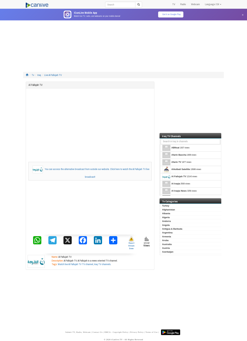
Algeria (166, 217)
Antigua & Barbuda (172, 229)
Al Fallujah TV (174, 177)
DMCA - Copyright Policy (116, 332)
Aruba (165, 240)
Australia (167, 244)
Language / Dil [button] (213, 4)
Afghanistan (168, 209)
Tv (33, 75)
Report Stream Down (131, 243)
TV (173, 4)
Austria (166, 248)
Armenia (166, 236)
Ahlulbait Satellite (176, 169)
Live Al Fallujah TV (53, 75)
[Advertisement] (123, 44)
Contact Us (97, 332)
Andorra (166, 221)
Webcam (195, 4)
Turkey (165, 205)
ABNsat (170, 148)
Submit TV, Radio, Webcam (78, 332)
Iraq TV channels (102, 264)
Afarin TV (171, 162)
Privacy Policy (137, 332)
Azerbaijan (167, 252)
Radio (183, 4)
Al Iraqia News (174, 191)
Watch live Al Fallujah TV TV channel (75, 264)
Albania (166, 213)
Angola (166, 225)
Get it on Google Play (171, 14)
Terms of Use (151, 332)
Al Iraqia (171, 184)
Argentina (167, 232)
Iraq (39, 75)
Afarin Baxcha (174, 155)
